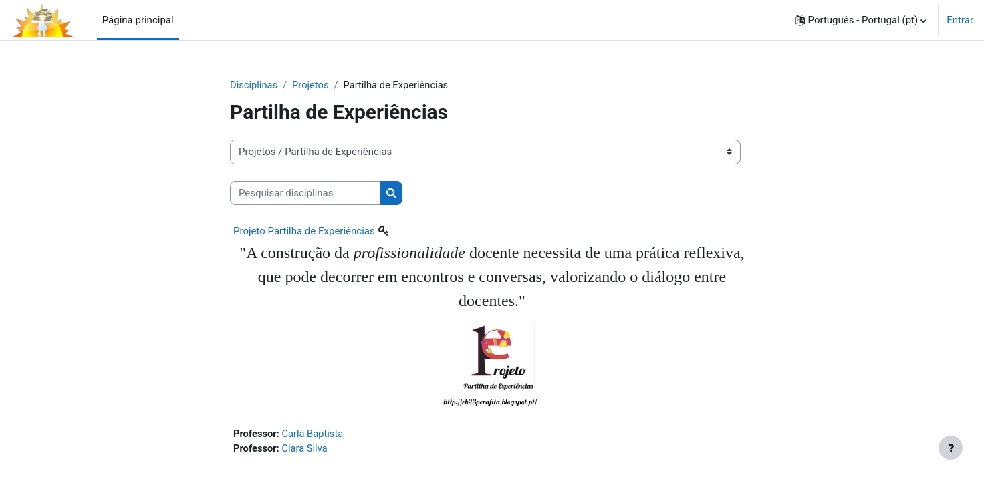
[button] (861, 20)
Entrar (960, 20)
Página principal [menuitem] (138, 20)
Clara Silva (306, 449)
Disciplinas (254, 85)
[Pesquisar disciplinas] (305, 193)
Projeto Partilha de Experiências (304, 232)
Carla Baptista (314, 434)
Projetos (312, 85)
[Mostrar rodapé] (951, 448)
